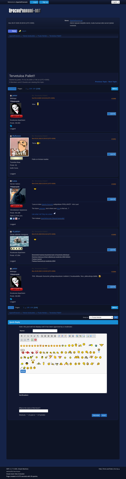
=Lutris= (16, 231)
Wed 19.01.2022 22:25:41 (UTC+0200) (43, 183)
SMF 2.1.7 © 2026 (11, 469)
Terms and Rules (108, 469)
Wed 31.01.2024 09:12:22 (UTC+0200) (43, 234)
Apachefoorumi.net (76, 20)
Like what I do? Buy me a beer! (44, 214)
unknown (42, 208)
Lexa (14, 181)
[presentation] (38, 401)
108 (30, 89)
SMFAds (8, 471)
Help (100, 469)
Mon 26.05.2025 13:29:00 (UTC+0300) (43, 271)
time (58, 208)
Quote (111, 114)
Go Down (12, 88)
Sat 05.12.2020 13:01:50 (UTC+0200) (43, 98)
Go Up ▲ (117, 469)
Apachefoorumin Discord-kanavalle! (52, 218)
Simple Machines (23, 469)
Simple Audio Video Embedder (15, 474)
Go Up (11, 307)
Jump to (85, 317)
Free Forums (16, 471)
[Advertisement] (63, 56)
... (28, 89)
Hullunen (16, 136)
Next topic (112, 82)
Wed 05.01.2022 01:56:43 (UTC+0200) (43, 138)
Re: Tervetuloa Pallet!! (40, 95)
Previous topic (101, 82)
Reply (114, 88)
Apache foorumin (47, 204)
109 (34, 89)
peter (14, 95)
